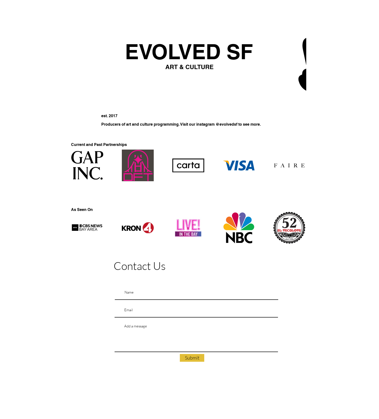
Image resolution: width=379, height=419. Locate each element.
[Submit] (192, 358)
